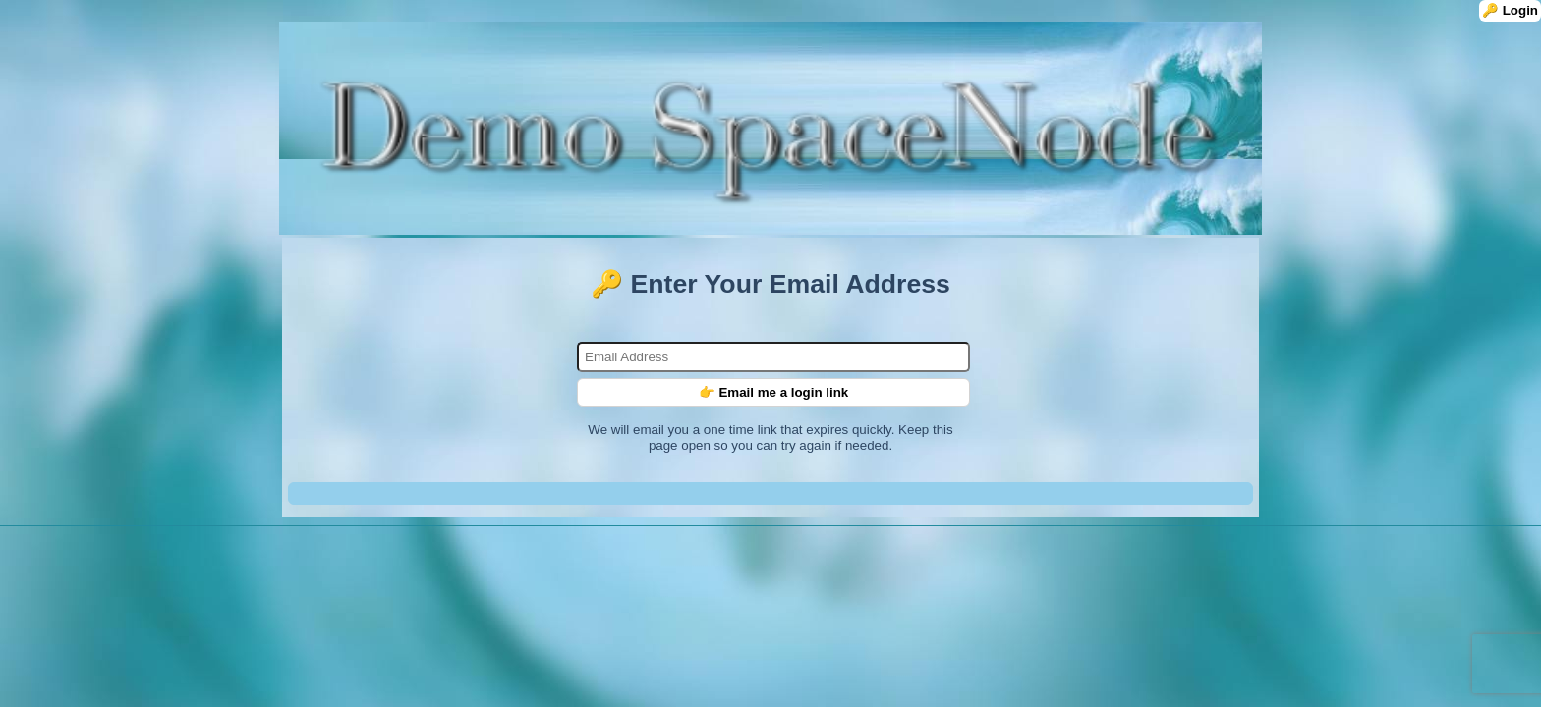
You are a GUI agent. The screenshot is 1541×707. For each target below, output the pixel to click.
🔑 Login (1510, 10)
